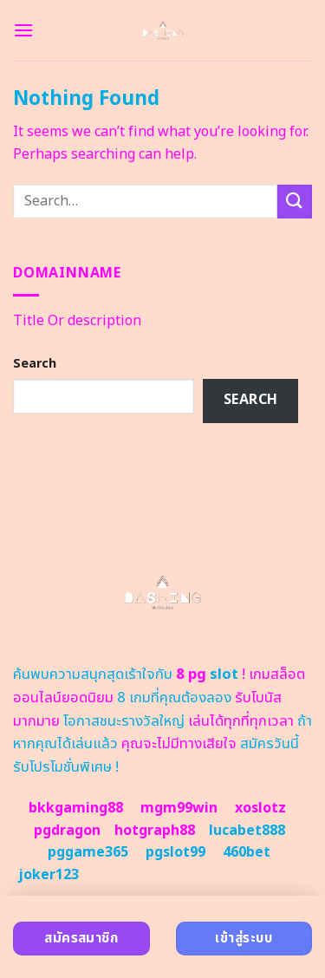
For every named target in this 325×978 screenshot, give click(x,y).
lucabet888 (247, 830)
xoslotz (260, 808)
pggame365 (88, 852)
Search (34, 364)
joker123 (48, 874)
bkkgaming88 (76, 808)
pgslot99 (175, 852)
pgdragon (67, 830)
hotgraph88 (154, 830)
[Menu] (23, 30)
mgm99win (179, 808)
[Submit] (294, 201)
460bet (246, 852)
